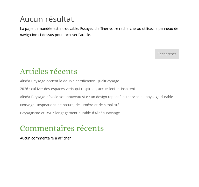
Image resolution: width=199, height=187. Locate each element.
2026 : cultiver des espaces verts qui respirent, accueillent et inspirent (77, 88)
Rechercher (166, 53)
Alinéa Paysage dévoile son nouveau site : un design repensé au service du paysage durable (96, 96)
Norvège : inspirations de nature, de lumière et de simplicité (69, 104)
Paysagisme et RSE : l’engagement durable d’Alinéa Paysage (70, 112)
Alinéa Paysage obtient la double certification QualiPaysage (69, 80)
